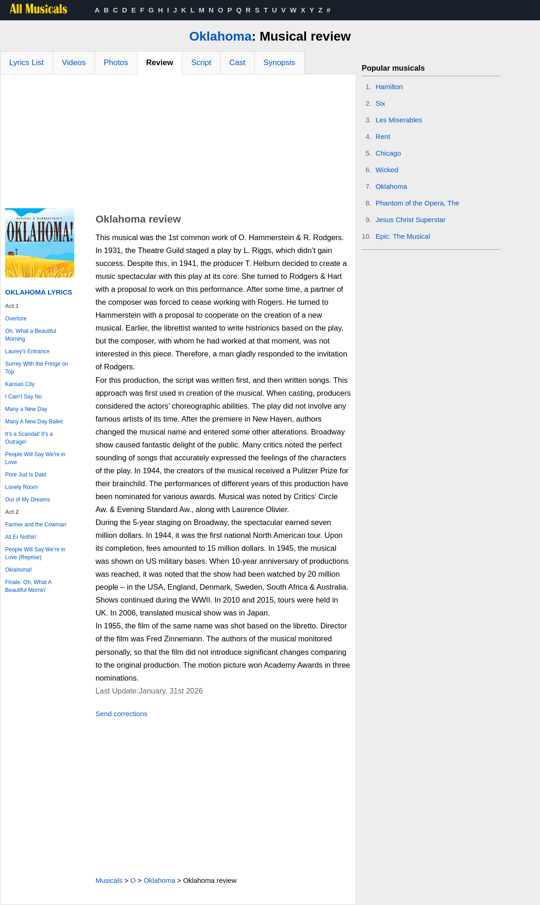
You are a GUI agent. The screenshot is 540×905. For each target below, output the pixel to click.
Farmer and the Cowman (35, 524)
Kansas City (20, 384)
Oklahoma (220, 36)
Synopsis (279, 62)
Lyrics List (26, 62)
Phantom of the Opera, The (418, 203)
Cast (237, 62)
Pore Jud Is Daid (25, 474)
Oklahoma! (18, 570)
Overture (16, 318)
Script (201, 62)
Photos (116, 62)
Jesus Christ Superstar (411, 219)
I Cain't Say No (23, 396)
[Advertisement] (178, 143)
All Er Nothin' (21, 537)
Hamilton (389, 86)
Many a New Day (26, 409)
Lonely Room (21, 487)
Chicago (388, 153)
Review (160, 62)
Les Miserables (399, 120)
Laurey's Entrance (27, 351)
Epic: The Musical (403, 236)
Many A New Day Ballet (34, 421)
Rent (383, 136)
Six (380, 103)
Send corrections (122, 714)
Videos (74, 62)
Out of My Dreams (27, 499)
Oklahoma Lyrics (38, 292)
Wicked (387, 170)
